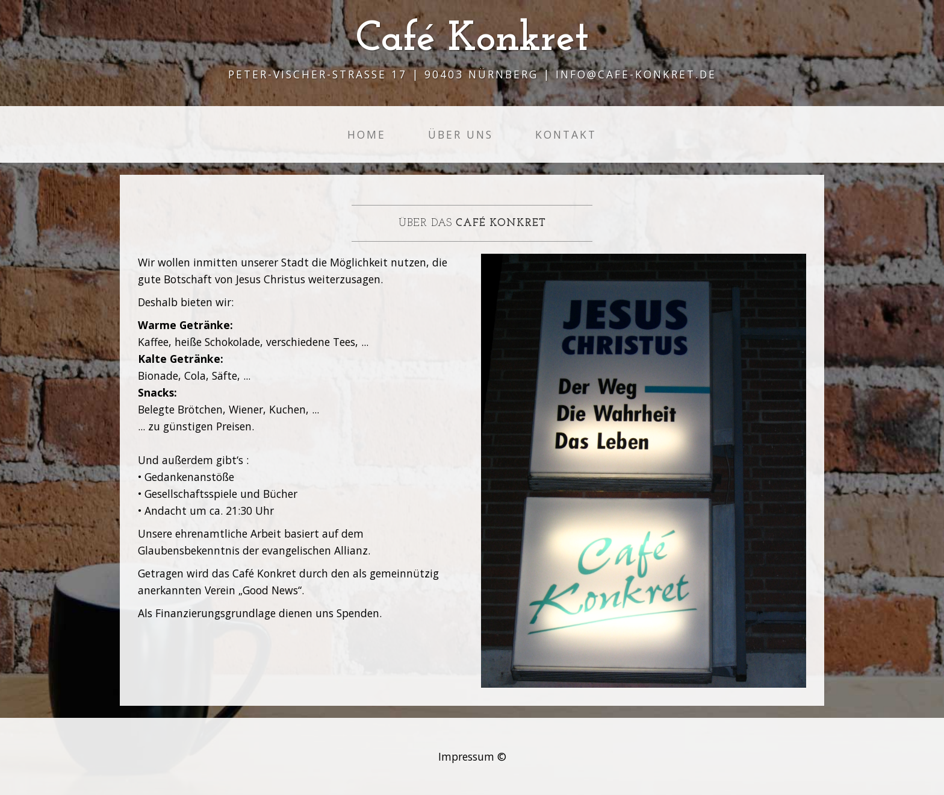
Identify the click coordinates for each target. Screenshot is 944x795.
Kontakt (566, 134)
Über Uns (460, 134)
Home (366, 134)
